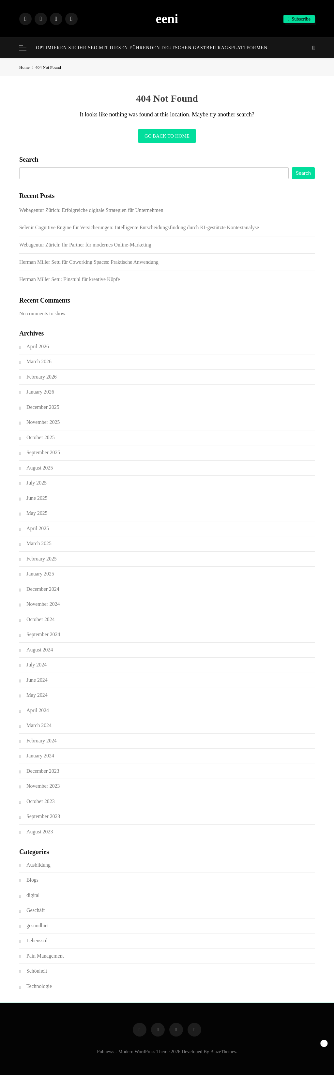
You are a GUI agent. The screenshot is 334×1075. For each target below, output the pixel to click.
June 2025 (37, 498)
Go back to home (167, 136)
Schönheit (36, 971)
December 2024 (42, 589)
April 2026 (37, 346)
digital (32, 895)
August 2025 (39, 467)
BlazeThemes (223, 1051)
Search (28, 159)
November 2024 (43, 604)
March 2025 (39, 543)
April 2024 (37, 710)
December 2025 (42, 407)
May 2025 (37, 513)
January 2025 (40, 573)
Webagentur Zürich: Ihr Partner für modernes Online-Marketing (85, 244)
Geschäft (35, 910)
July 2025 (36, 482)
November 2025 (43, 422)
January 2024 (40, 755)
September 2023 (43, 816)
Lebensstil (37, 940)
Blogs (32, 880)
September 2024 (43, 634)
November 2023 (43, 786)
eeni (167, 18)
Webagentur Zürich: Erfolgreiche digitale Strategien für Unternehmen (91, 210)
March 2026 (39, 361)
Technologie (39, 986)
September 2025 (43, 452)
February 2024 (41, 740)
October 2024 (40, 619)
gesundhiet (37, 925)
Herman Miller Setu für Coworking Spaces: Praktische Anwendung (89, 262)
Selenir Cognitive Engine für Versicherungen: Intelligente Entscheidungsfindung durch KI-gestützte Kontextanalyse (139, 227)
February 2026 (41, 377)
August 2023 (39, 831)
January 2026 (40, 392)
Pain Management (45, 956)
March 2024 (39, 725)
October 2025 (40, 437)
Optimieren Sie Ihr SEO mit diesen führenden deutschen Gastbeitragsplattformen (151, 47)
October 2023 (40, 801)
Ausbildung (38, 865)
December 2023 (42, 771)
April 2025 (37, 528)
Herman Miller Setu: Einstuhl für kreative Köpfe (69, 279)
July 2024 (36, 664)
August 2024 (39, 649)
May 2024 (37, 695)
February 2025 (41, 558)
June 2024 (37, 680)
